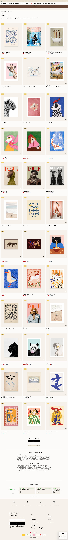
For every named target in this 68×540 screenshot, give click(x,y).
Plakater (10, 3)
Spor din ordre (50, 516)
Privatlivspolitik (50, 519)
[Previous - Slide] (18, 490)
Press (32, 514)
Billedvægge (50, 3)
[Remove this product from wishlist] (20, 49)
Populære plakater (40, 3)
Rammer (27, 3)
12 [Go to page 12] (37, 445)
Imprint (32, 516)
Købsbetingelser (50, 517)
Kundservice (50, 514)
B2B (55, 3)
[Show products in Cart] (66, 3)
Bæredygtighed (33, 519)
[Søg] (62, 3)
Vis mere (34, 441)
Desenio (36, 537)
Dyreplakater (10, 11)
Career (32, 517)
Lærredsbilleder (16, 3)
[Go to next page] (39, 445)
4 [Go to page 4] (35, 445)
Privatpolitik (16, 525)
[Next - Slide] (61, 490)
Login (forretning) (34, 525)
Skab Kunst (22, 3)
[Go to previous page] (29, 445)
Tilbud (31, 3)
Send (17, 523)
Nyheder (34, 3)
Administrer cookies (51, 522)
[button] (63, 535)
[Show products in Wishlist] (64, 3)
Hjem (46, 3)
